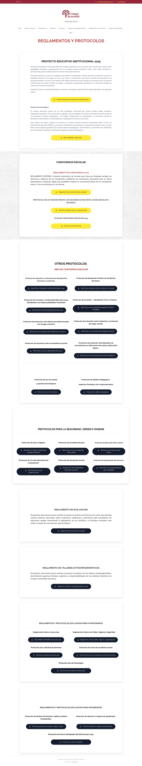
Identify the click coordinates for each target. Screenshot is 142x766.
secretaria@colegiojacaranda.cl (105, 2)
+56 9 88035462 (121, 2)
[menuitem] (24, 28)
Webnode (75, 762)
